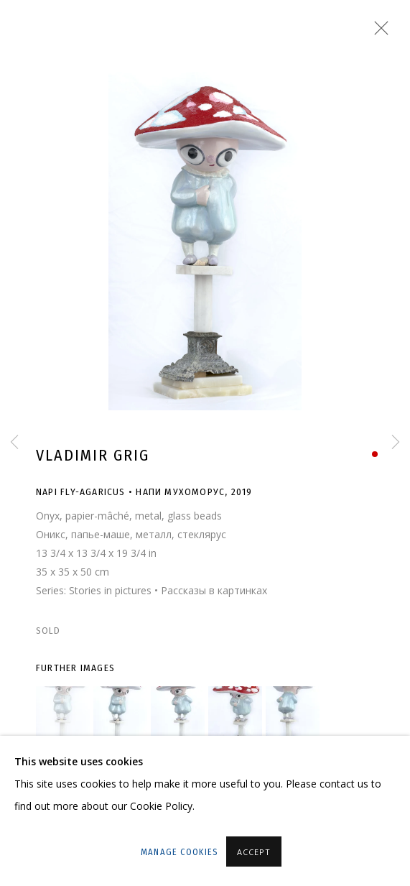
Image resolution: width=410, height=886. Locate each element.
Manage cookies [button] (179, 851)
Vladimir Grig (92, 455)
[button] (63, 713)
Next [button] (395, 443)
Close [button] (377, 32)
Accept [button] (254, 851)
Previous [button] (14, 443)
